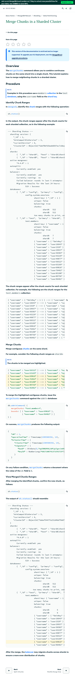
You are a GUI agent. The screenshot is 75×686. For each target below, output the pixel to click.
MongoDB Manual (24, 16)
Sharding (37, 16)
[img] (8, 44)
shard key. (52, 96)
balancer (29, 652)
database (11, 96)
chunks (26, 348)
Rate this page (11, 39)
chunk (32, 106)
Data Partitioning (50, 16)
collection (51, 93)
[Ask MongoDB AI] (66, 8)
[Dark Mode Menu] (70, 8)
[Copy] (67, 113)
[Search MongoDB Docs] (62, 8)
